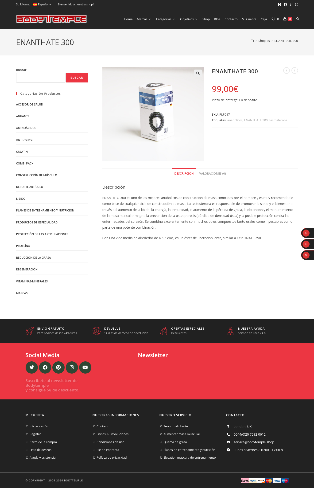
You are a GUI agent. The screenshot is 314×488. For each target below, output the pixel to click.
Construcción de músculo (36, 175)
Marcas (22, 293)
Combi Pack (24, 163)
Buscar (21, 70)
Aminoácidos (26, 128)
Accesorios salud (29, 104)
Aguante (22, 116)
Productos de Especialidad (37, 222)
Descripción (184, 174)
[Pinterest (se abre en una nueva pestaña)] (291, 4)
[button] (198, 73)
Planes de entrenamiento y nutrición (45, 210)
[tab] (184, 173)
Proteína (23, 246)
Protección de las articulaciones (42, 234)
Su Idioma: (23, 4)
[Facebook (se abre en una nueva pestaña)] (285, 4)
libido (21, 199)
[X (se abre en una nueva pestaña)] (279, 4)
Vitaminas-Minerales (32, 281)
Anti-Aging (24, 140)
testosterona (278, 120)
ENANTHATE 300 (286, 41)
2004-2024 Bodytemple (65, 480)
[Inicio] (252, 41)
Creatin (22, 152)
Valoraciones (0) (212, 174)
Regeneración (27, 269)
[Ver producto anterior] (286, 70)
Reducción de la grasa (33, 258)
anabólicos (235, 120)
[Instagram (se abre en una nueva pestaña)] (296, 4)
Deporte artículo (29, 187)
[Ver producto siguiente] (294, 70)
